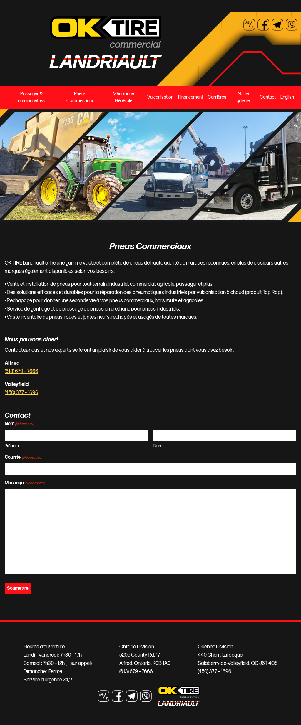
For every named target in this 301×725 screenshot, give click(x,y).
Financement (190, 97)
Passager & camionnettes (31, 97)
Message (25, 483)
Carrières (217, 97)
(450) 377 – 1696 (21, 392)
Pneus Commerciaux (80, 97)
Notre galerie (243, 97)
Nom (157, 445)
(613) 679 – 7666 (21, 371)
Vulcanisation (160, 97)
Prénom (12, 445)
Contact (268, 97)
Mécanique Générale (123, 97)
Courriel (23, 458)
